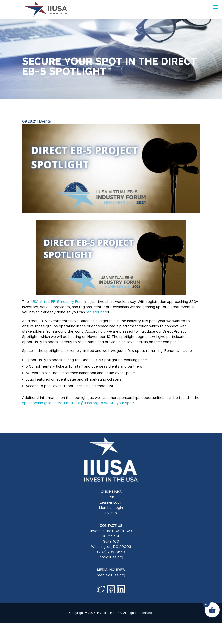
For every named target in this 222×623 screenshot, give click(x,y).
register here (97, 312)
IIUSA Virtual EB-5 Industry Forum (58, 302)
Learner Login (111, 502)
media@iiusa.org (111, 575)
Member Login (111, 508)
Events (45, 121)
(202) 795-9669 (111, 552)
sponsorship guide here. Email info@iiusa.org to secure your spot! (78, 403)
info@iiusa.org (111, 557)
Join (111, 497)
